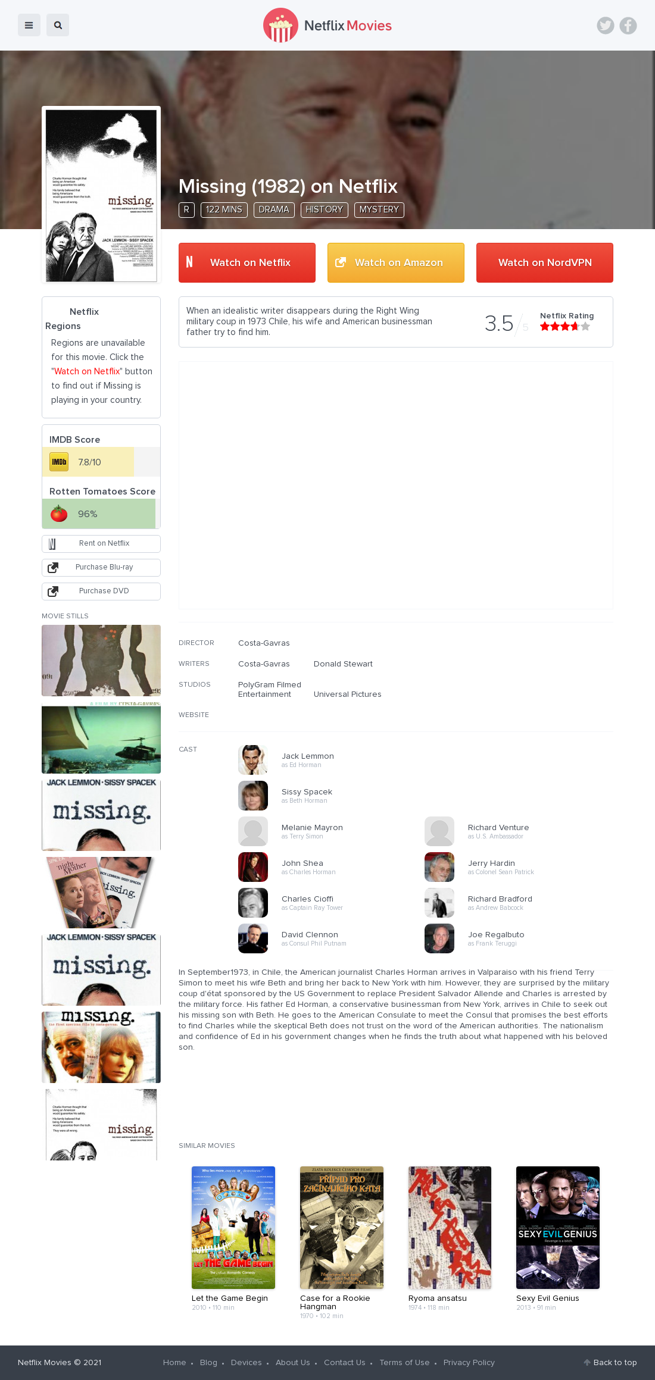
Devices (246, 1363)
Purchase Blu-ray (104, 567)
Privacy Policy (469, 1363)
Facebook (628, 26)
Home (174, 1363)
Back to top (615, 1363)
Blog (208, 1363)
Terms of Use (404, 1363)
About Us (293, 1363)
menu (29, 25)
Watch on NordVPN (545, 263)
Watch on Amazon (399, 263)
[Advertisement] (524, 714)
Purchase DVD (104, 591)
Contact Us (345, 1363)
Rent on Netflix (104, 543)
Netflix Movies (44, 1363)
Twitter (606, 26)
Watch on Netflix (250, 263)
